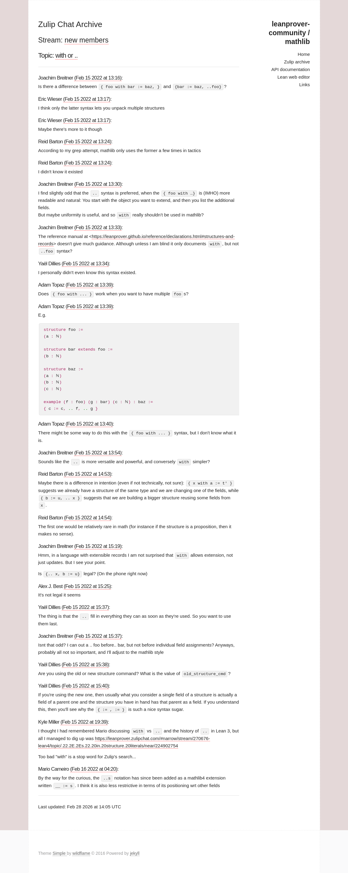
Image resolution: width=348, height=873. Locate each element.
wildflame (81, 850)
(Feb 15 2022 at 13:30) (97, 184)
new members (86, 40)
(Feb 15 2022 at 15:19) (97, 544)
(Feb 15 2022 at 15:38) (85, 662)
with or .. (66, 55)
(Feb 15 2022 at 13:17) (86, 99)
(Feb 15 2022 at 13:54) (97, 451)
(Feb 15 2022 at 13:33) (97, 227)
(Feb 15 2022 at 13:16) (97, 78)
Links (304, 84)
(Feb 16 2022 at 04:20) (93, 766)
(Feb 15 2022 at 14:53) (87, 473)
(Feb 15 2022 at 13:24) (87, 141)
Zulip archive (297, 61)
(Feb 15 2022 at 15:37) (85, 605)
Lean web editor (293, 77)
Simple (60, 850)
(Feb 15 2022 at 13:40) (89, 423)
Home (304, 54)
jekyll (135, 850)
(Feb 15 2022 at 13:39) (89, 284)
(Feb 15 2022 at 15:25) (87, 584)
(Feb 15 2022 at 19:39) (84, 719)
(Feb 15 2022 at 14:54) (87, 515)
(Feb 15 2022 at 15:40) (85, 683)
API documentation (290, 69)
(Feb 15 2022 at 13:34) (85, 263)
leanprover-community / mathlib (289, 33)
